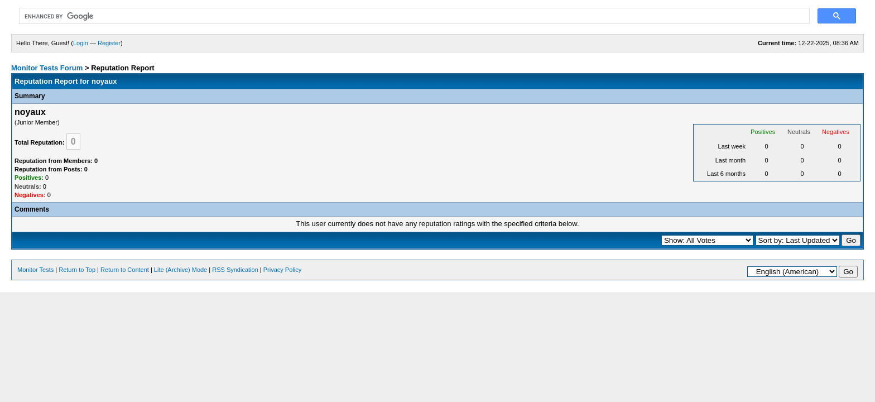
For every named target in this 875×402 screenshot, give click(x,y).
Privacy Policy (282, 269)
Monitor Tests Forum (47, 68)
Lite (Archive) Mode (180, 269)
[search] (413, 16)
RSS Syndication (235, 269)
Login (80, 43)
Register (109, 43)
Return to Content (124, 269)
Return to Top (77, 269)
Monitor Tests (35, 269)
